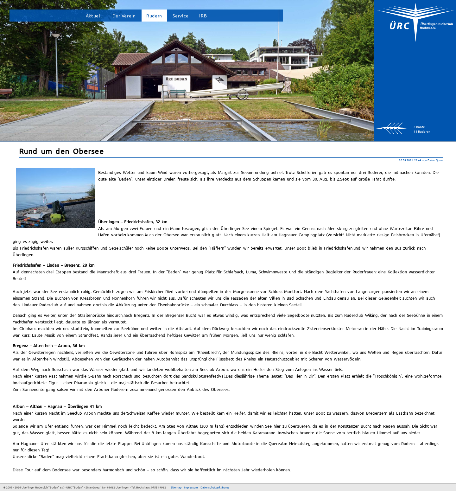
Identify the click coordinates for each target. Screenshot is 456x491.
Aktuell (94, 15)
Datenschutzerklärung (214, 487)
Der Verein (124, 15)
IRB (203, 15)
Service (181, 15)
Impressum (191, 487)
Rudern (154, 15)
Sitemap (176, 487)
